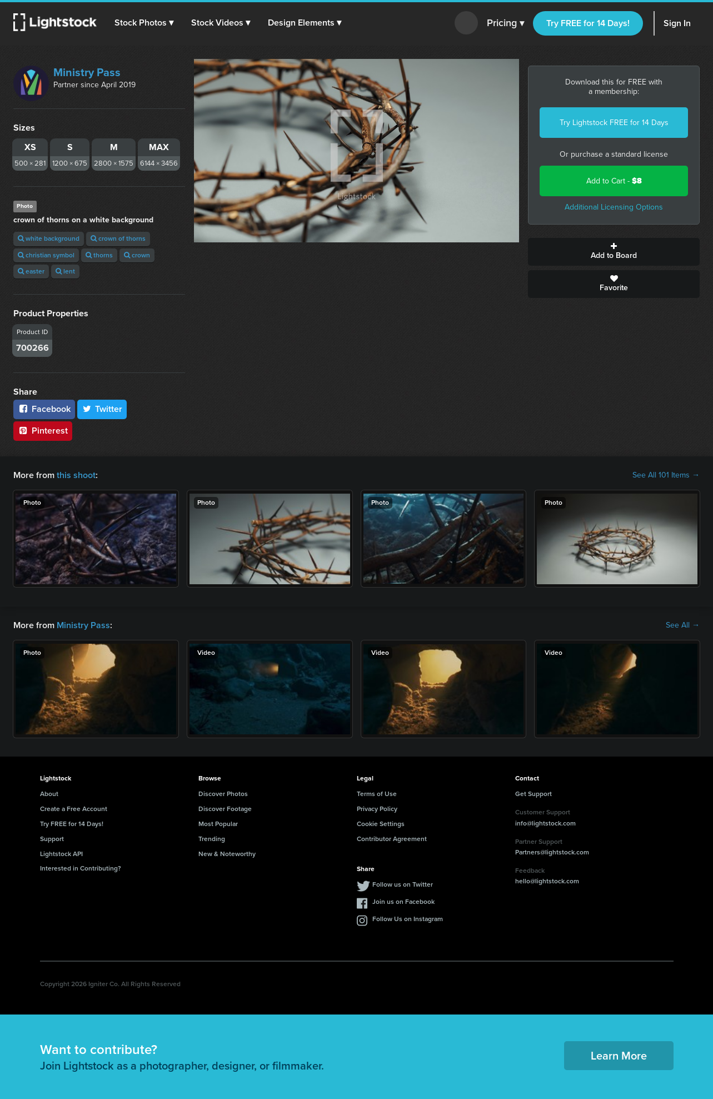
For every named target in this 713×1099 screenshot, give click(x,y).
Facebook (44, 408)
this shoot (76, 475)
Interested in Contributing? (80, 868)
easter (31, 271)
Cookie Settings (381, 824)
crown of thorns (118, 238)
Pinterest (43, 430)
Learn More (619, 1055)
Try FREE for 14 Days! (588, 23)
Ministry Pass (87, 72)
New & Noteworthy (227, 854)
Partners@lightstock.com (552, 852)
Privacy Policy (377, 809)
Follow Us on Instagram (407, 919)
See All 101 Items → (666, 475)
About (49, 794)
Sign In (677, 23)
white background (48, 238)
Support (52, 839)
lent (65, 271)
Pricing (505, 23)
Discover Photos (223, 794)
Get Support (533, 794)
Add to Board (613, 251)
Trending (211, 839)
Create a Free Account (73, 809)
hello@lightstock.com (547, 881)
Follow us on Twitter (402, 884)
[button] (143, 22)
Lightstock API (61, 854)
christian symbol (46, 255)
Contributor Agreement (392, 839)
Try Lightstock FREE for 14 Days (614, 122)
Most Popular (218, 824)
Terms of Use (377, 794)
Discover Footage (225, 809)
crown (137, 255)
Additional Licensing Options (614, 207)
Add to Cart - (614, 181)
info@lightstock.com (545, 823)
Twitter (102, 408)
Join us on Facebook (403, 902)
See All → (683, 625)
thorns (99, 255)
